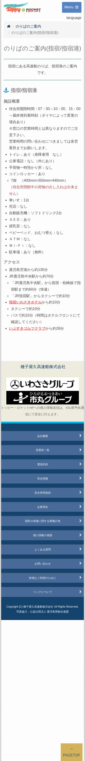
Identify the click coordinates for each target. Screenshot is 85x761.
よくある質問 (42, 549)
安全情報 (42, 478)
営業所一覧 (42, 450)
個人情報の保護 (42, 535)
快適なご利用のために (42, 578)
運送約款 (42, 464)
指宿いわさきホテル (25, 302)
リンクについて (42, 592)
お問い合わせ (42, 563)
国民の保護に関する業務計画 (42, 521)
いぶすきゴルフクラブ (27, 328)
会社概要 (42, 436)
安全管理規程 (42, 492)
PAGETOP (71, 752)
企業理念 (42, 507)
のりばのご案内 (28, 26)
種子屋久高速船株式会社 (43, 366)
